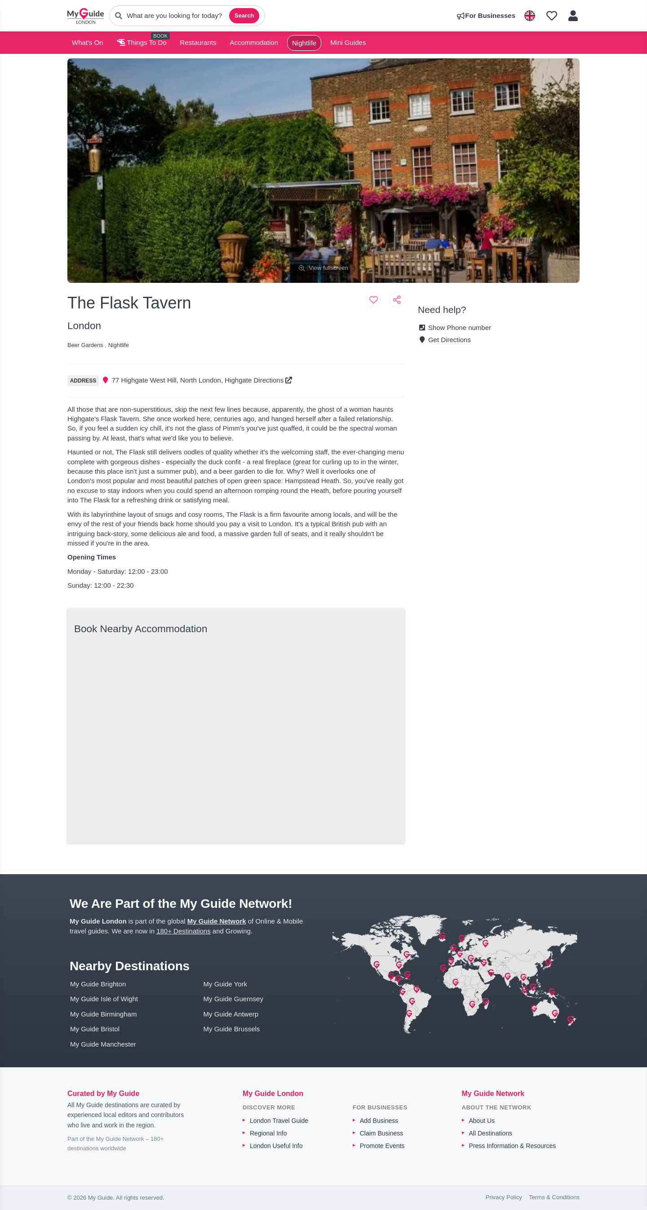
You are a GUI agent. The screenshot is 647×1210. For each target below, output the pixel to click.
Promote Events (382, 1145)
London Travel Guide (279, 1120)
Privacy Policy (504, 1197)
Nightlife (304, 43)
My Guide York (226, 984)
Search (244, 15)
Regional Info (268, 1133)
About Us (482, 1120)
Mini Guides (348, 42)
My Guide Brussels (232, 1029)
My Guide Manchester (103, 1044)
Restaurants (198, 42)
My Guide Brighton (98, 984)
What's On (87, 42)
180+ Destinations (183, 931)
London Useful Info (276, 1145)
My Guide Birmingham (103, 1014)
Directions (273, 380)
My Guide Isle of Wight (104, 999)
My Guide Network (216, 921)
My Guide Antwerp (231, 1014)
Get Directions (444, 339)
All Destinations (491, 1133)
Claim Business (381, 1133)
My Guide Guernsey (233, 999)
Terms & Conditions (554, 1197)
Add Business (379, 1120)
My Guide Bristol (95, 1029)
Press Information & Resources (512, 1145)
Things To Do (142, 42)
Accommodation (254, 42)
